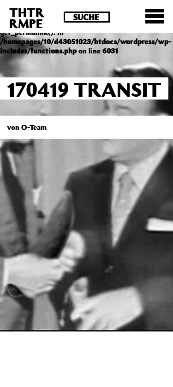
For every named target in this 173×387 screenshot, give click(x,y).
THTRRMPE (26, 17)
